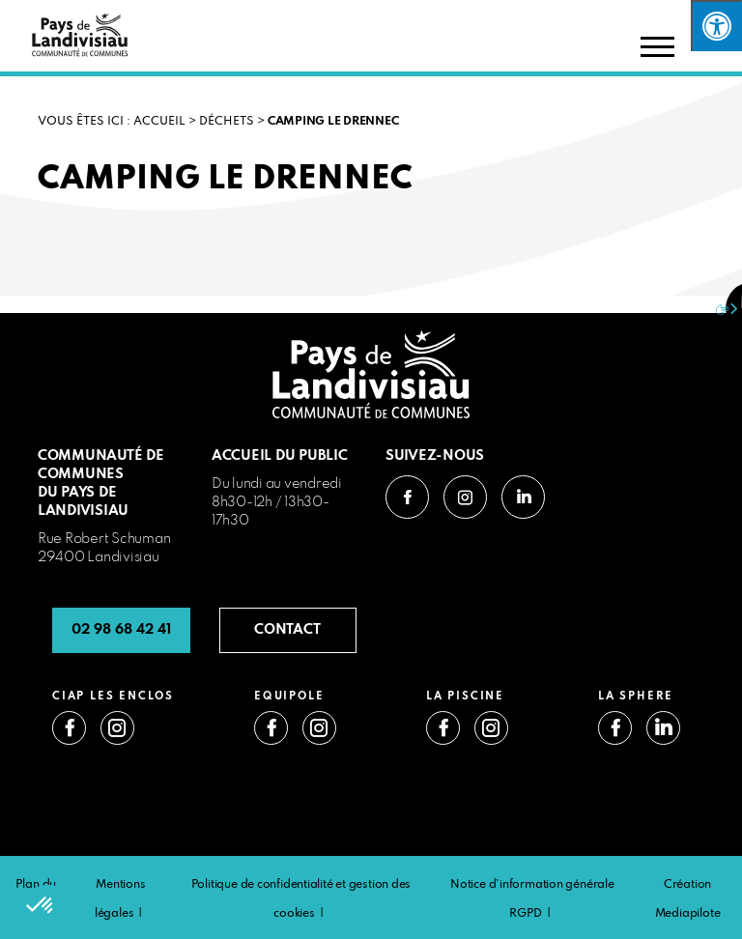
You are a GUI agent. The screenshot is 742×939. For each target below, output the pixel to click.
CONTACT (287, 630)
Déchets (226, 122)
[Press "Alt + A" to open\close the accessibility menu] (716, 25)
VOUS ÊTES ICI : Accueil (112, 122)
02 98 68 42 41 (121, 630)
